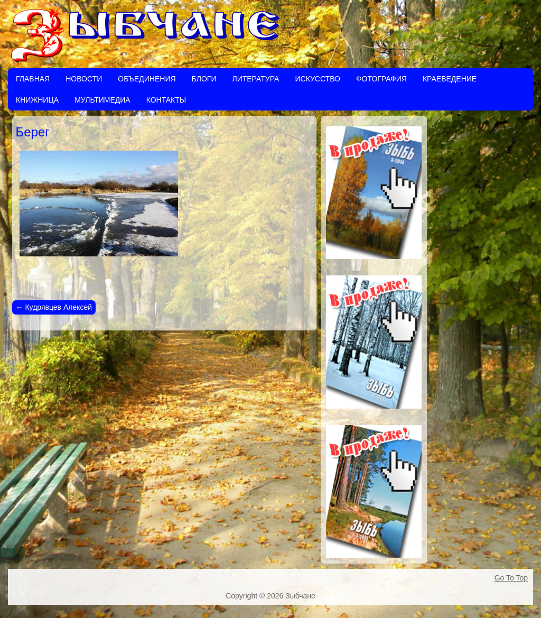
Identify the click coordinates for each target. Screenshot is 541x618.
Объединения (146, 79)
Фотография (381, 79)
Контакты (166, 100)
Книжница (37, 100)
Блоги (204, 79)
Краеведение (450, 79)
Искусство (317, 79)
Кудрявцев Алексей (54, 307)
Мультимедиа (102, 100)
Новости (84, 79)
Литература (255, 79)
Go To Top (511, 578)
